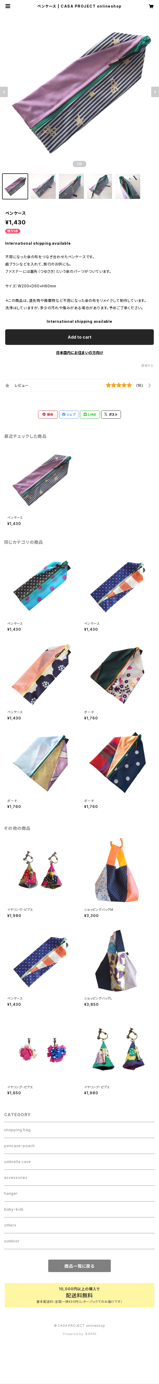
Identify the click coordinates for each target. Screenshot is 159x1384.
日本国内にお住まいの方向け (79, 352)
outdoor (12, 1241)
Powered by (79, 1334)
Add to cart (79, 337)
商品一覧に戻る (79, 1266)
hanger (11, 1193)
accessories (15, 1177)
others (10, 1225)
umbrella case (17, 1161)
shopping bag (17, 1130)
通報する (147, 366)
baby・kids (14, 1209)
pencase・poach (19, 1145)
